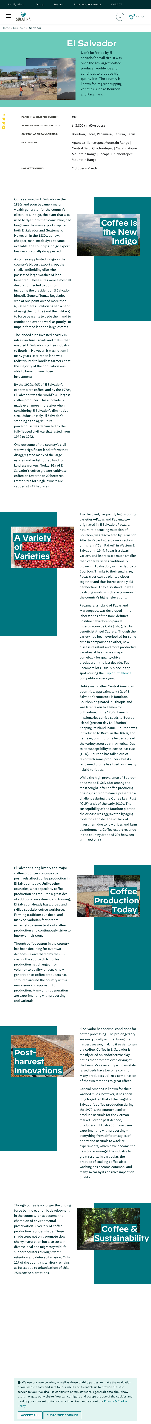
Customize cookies (62, 1415)
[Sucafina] (23, 17)
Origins (18, 28)
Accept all (30, 1415)
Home (6, 28)
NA (137, 16)
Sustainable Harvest (87, 4)
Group (40, 4)
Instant (59, 4)
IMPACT (116, 4)
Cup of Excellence (118, 673)
